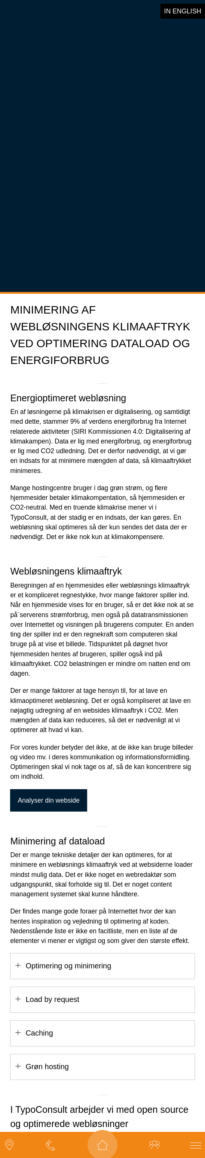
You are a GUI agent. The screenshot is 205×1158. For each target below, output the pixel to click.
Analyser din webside (48, 790)
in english (182, 11)
